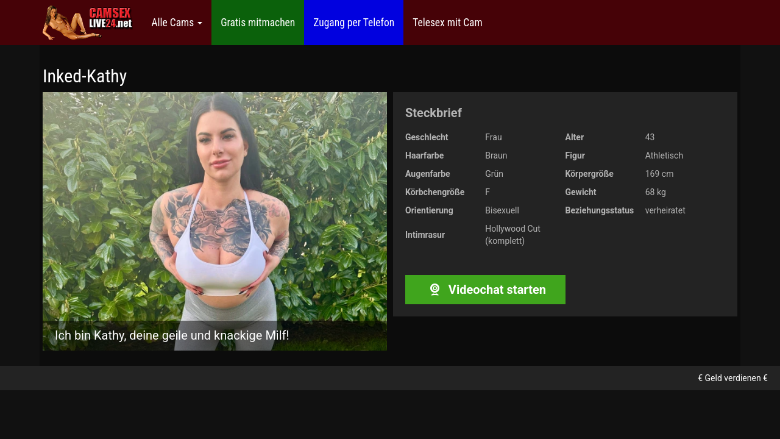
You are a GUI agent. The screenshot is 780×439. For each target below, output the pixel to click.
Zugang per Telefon (353, 22)
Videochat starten (485, 289)
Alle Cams (176, 22)
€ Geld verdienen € (733, 378)
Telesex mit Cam (447, 22)
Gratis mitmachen (258, 22)
